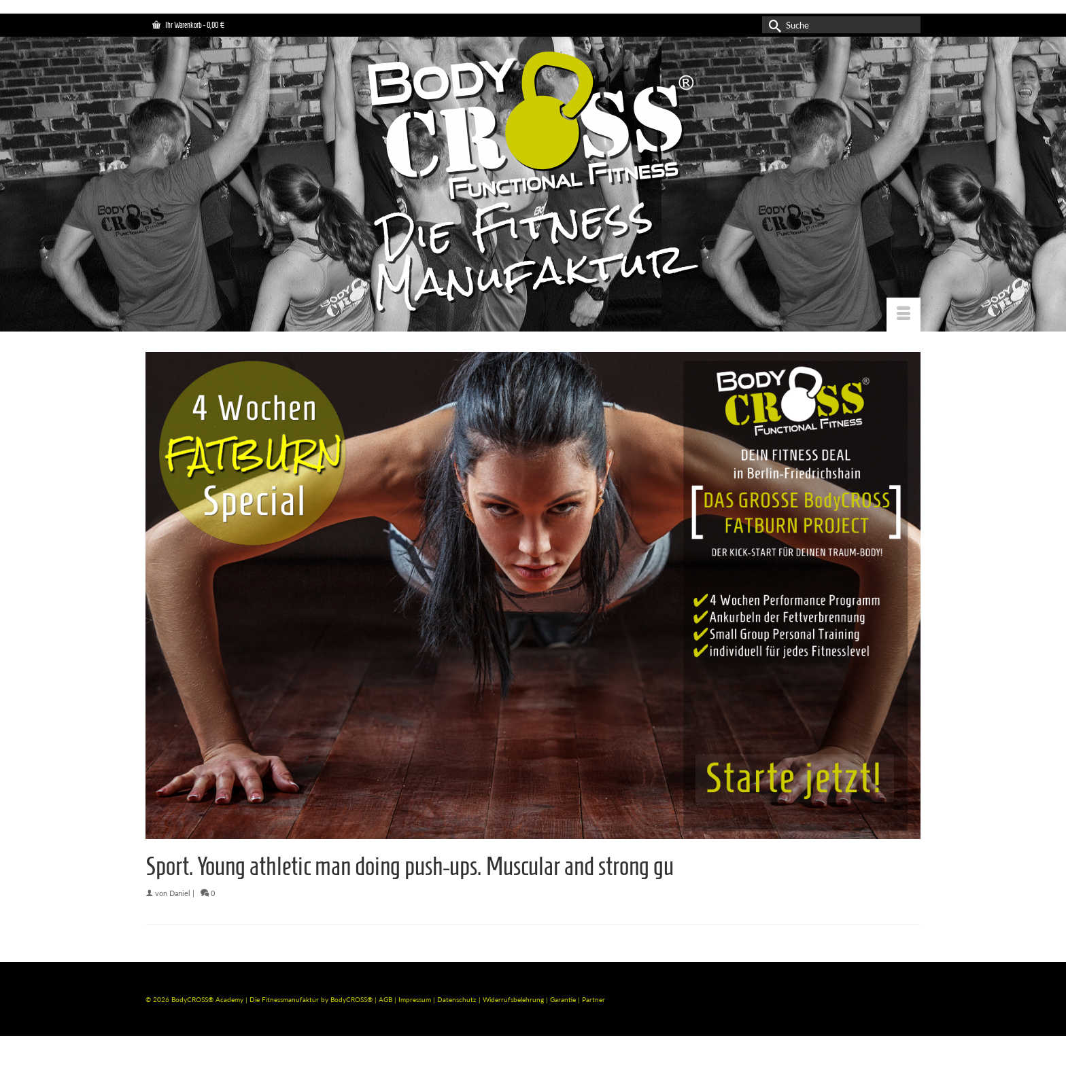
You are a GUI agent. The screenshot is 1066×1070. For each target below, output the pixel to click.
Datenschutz (458, 999)
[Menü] (904, 315)
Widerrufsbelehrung (514, 999)
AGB (385, 999)
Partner (593, 999)
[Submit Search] (772, 24)
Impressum (414, 999)
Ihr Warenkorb (188, 24)
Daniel (179, 893)
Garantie (564, 999)
